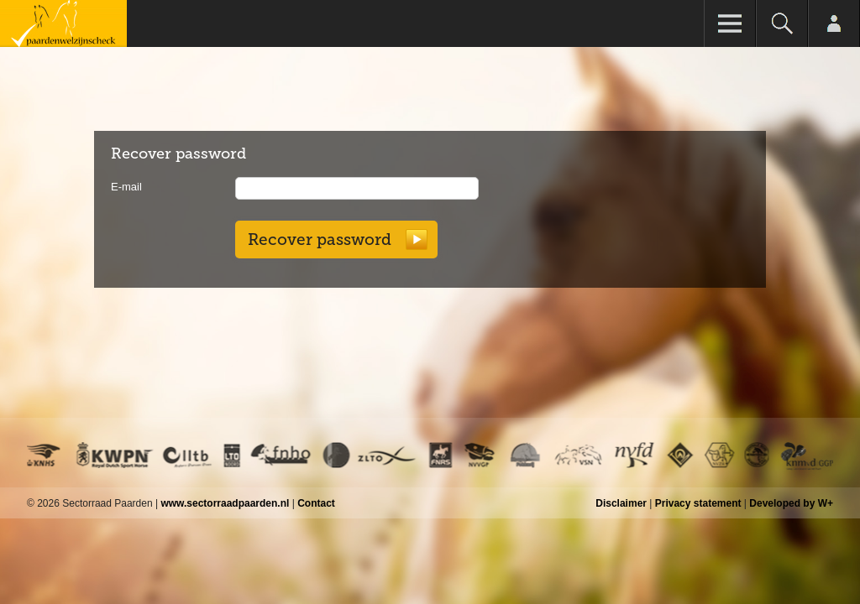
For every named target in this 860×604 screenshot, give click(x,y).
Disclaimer (621, 503)
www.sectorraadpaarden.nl (224, 503)
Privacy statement (698, 503)
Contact (316, 503)
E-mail (126, 186)
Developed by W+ (791, 503)
